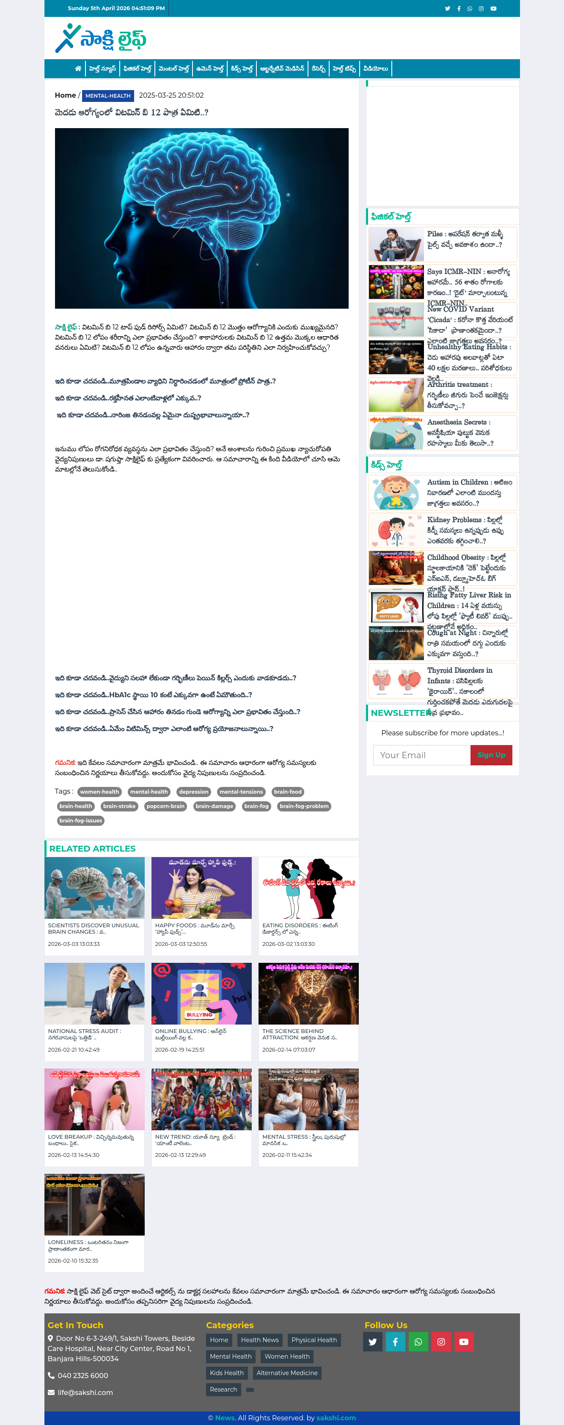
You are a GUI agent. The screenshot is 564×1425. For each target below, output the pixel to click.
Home (219, 1340)
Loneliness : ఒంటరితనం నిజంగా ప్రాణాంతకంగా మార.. (88, 1245)
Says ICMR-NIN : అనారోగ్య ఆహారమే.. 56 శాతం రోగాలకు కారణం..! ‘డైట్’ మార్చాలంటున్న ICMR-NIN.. (468, 290)
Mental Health (231, 1356)
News (224, 1418)
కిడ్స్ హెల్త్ (242, 68)
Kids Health (227, 1373)
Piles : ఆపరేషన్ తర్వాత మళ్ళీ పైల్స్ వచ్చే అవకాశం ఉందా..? (465, 241)
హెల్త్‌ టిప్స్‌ (344, 68)
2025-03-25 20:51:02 (171, 95)
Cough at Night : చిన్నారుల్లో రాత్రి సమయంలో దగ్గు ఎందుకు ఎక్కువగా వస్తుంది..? (467, 645)
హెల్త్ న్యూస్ (102, 68)
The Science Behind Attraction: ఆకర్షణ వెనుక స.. (299, 1034)
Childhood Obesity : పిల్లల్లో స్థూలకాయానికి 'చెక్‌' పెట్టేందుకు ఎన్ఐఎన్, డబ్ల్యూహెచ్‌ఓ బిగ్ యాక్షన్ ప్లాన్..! (466, 575)
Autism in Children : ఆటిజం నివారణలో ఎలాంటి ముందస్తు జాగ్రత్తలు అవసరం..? (469, 495)
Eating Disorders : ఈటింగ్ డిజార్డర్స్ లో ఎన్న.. (299, 928)
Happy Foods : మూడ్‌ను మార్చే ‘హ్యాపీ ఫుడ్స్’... (194, 928)
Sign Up (491, 755)
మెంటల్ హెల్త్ (174, 68)
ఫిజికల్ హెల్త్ (137, 68)
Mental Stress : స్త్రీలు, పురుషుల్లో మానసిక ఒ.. (304, 1140)
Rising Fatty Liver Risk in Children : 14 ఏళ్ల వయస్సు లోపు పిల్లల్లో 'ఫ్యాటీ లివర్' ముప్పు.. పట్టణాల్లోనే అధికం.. (469, 613)
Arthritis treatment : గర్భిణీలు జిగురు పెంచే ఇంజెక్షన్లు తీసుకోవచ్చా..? (468, 397)
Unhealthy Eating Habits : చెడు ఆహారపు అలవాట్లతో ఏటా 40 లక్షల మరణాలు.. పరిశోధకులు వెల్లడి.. (469, 365)
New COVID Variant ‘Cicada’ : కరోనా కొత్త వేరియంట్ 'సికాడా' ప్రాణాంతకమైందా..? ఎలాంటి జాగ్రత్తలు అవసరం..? (470, 327)
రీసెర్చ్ (318, 68)
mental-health (108, 96)
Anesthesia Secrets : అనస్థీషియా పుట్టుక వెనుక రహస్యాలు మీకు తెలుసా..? (461, 435)
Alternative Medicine (287, 1373)
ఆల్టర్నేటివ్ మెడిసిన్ (282, 68)
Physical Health (314, 1340)
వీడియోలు (375, 68)
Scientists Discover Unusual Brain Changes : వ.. (93, 928)
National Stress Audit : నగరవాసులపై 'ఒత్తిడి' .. (84, 1034)
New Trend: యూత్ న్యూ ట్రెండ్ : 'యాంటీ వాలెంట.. (195, 1140)
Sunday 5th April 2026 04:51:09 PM (116, 8)
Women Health (287, 1356)
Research (223, 1389)
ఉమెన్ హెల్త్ (209, 68)
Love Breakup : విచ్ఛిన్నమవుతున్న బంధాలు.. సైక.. (91, 1140)
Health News (260, 1340)
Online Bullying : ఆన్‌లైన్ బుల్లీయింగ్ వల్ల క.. (190, 1034)
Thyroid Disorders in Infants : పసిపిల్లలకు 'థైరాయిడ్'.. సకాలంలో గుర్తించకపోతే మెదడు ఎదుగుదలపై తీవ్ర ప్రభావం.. (470, 693)
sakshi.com (336, 1418)
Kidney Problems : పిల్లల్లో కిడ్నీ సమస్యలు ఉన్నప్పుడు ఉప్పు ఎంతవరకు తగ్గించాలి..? (465, 532)
